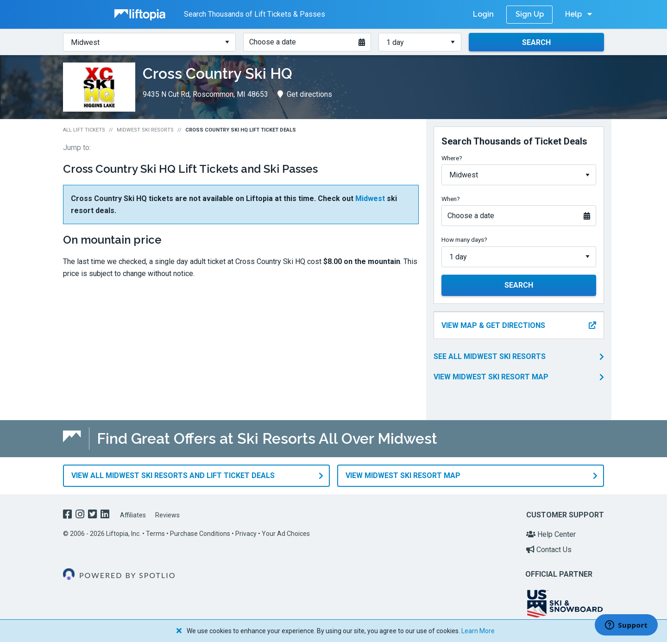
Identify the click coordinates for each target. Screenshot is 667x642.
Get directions (304, 94)
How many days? (464, 239)
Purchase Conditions (200, 533)
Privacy (246, 533)
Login (483, 14)
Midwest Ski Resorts (145, 130)
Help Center (551, 534)
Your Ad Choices (286, 533)
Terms (155, 533)
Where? (451, 158)
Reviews (167, 515)
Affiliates (133, 515)
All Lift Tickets (84, 130)
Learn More (478, 631)
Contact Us (549, 549)
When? (450, 198)
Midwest (370, 198)
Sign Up (530, 14)
